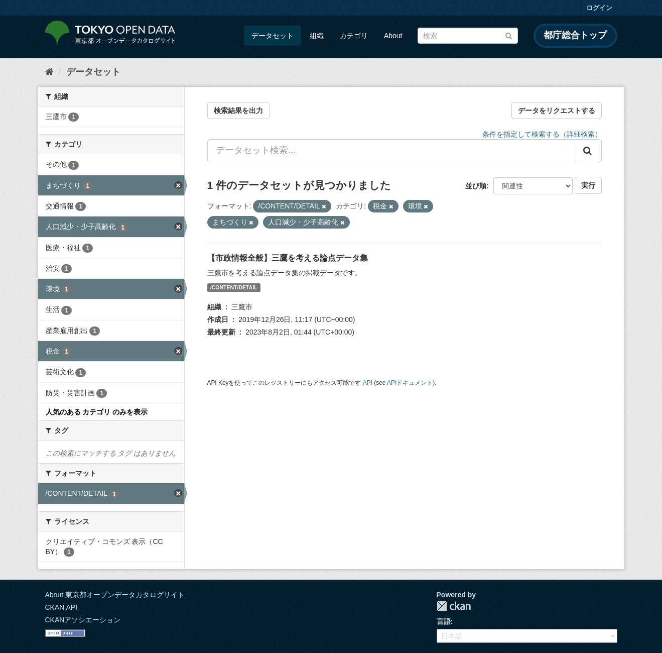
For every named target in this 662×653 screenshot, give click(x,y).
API (367, 382)
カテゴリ (354, 36)
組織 (317, 36)
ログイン (599, 8)
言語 (444, 621)
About (393, 36)
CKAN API (61, 607)
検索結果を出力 (238, 110)
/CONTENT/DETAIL (233, 287)
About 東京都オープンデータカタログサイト (115, 595)
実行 (588, 185)
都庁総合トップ (575, 35)
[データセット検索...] (391, 150)
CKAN (454, 606)
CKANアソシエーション (83, 620)
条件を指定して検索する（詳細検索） (542, 134)
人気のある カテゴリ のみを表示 (97, 412)
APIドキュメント (410, 382)
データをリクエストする (556, 110)
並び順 (475, 186)
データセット (272, 36)
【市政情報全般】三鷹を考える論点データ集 (287, 258)
